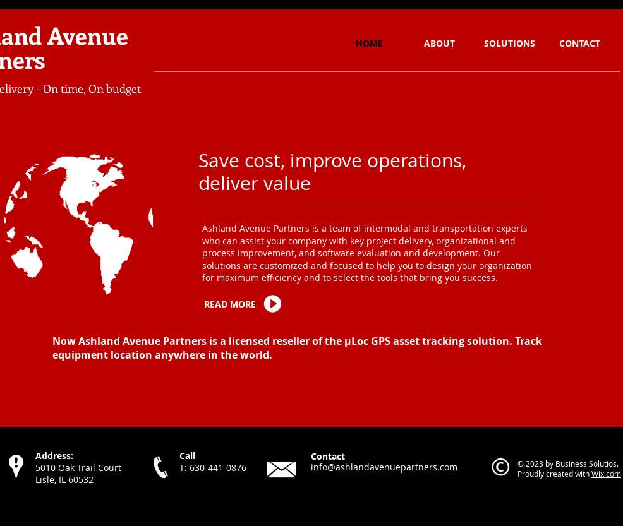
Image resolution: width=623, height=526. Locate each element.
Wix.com (606, 474)
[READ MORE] (232, 304)
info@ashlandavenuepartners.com (384, 467)
